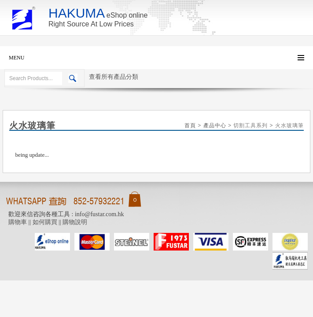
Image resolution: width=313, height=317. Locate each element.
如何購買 (45, 222)
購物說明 (75, 222)
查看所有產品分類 (113, 77)
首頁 (190, 125)
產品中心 (214, 125)
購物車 (17, 222)
